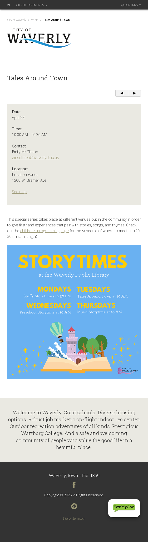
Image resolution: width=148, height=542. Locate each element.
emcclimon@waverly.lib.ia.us (35, 157)
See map (19, 191)
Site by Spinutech (74, 519)
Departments (31, 5)
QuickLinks (131, 5)
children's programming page (44, 230)
